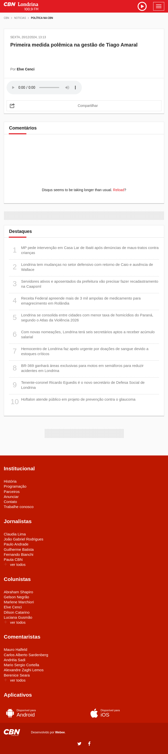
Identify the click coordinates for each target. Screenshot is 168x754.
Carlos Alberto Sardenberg (26, 655)
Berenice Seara (17, 675)
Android (41, 713)
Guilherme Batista (19, 549)
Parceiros (12, 491)
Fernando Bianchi (18, 554)
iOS (125, 713)
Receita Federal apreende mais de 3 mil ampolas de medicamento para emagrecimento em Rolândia (75, 301)
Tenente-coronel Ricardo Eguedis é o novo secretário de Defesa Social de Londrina (77, 385)
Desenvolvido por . (48, 732)
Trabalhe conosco (19, 507)
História (10, 481)
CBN (6, 18)
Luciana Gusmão (18, 617)
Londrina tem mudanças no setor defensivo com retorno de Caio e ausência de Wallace (81, 267)
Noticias (20, 18)
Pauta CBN (13, 559)
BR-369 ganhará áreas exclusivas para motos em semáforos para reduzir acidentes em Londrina (76, 368)
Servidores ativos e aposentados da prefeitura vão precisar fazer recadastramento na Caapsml (83, 284)
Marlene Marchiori (19, 602)
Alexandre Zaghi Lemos (23, 670)
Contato (10, 501)
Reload (118, 190)
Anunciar (11, 496)
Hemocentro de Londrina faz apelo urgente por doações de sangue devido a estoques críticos (78, 351)
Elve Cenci (13, 607)
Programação (15, 486)
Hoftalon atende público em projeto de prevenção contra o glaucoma (72, 402)
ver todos (15, 564)
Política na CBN (42, 18)
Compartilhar (88, 106)
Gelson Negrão (16, 597)
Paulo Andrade (16, 544)
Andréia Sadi (14, 660)
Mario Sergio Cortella (21, 665)
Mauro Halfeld (15, 649)
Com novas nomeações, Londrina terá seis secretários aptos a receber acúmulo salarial (82, 334)
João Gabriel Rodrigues (23, 539)
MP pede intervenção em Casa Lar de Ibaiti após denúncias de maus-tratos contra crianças (84, 250)
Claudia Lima (15, 534)
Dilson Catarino (17, 612)
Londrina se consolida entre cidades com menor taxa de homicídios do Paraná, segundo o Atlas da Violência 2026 (81, 317)
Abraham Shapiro (18, 592)
